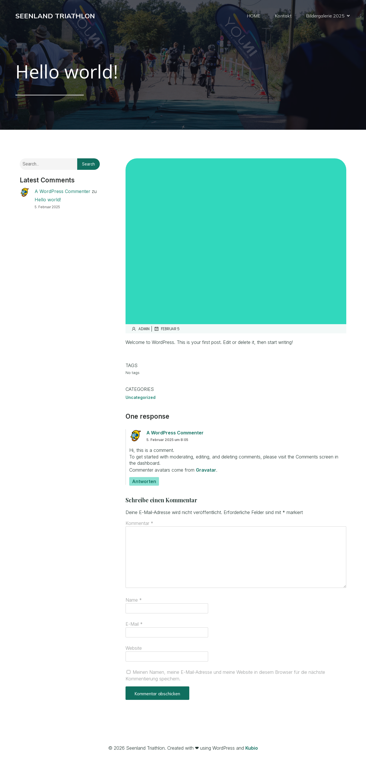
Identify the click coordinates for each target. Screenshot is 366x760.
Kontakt (283, 16)
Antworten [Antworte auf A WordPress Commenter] (144, 481)
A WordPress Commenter (62, 191)
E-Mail (134, 624)
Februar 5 (167, 329)
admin (140, 329)
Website (134, 648)
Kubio (251, 748)
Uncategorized (141, 397)
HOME (253, 16)
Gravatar (206, 470)
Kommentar (139, 523)
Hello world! (48, 199)
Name (134, 600)
